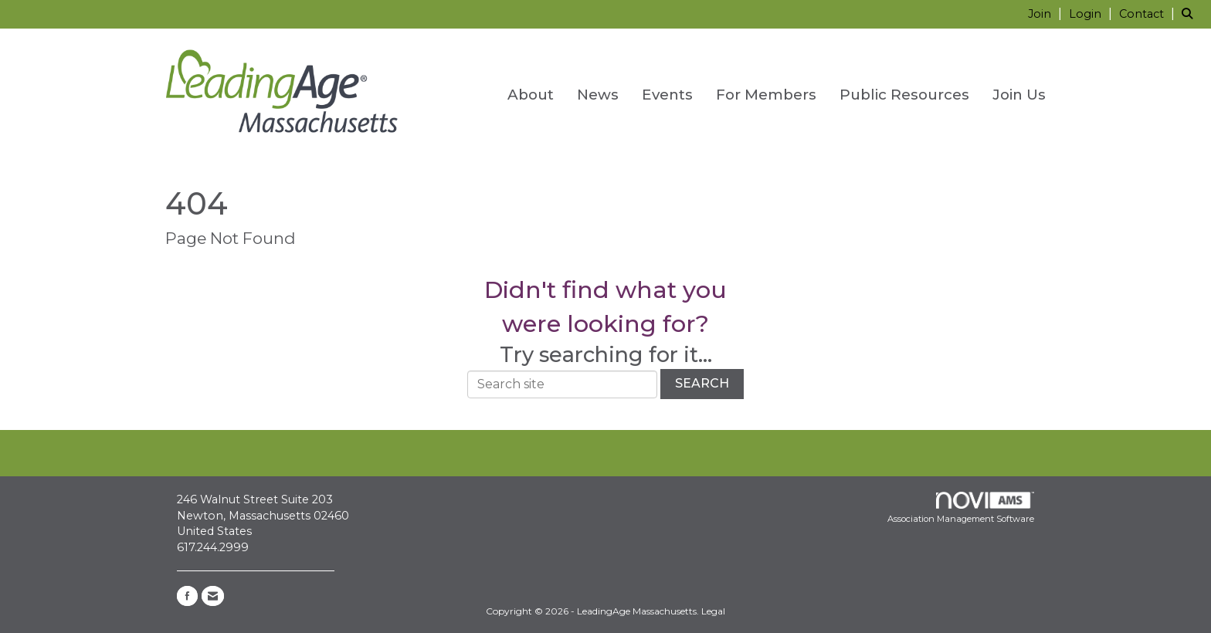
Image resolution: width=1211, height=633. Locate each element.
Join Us (1019, 94)
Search (702, 383)
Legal (713, 611)
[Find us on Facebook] (187, 596)
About (530, 94)
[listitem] (1047, 13)
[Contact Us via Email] (213, 596)
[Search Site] (1190, 13)
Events (667, 94)
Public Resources (904, 94)
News (598, 94)
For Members (766, 94)
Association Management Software (960, 508)
